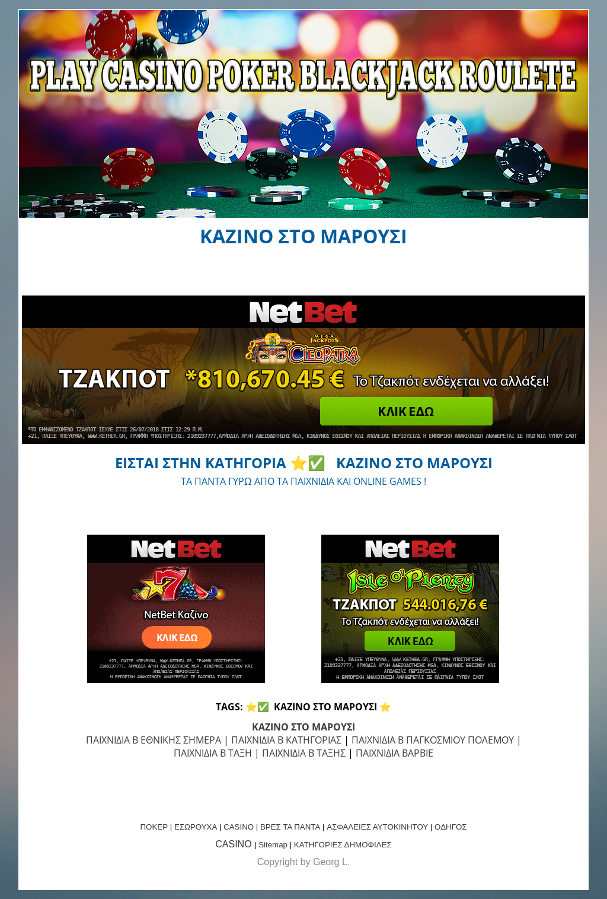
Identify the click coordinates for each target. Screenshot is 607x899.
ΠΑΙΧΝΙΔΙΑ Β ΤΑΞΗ (213, 753)
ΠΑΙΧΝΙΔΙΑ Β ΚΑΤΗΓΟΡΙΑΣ (286, 739)
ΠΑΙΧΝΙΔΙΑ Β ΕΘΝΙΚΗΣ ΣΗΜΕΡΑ (153, 739)
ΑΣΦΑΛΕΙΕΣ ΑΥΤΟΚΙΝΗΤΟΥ (377, 826)
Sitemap (272, 844)
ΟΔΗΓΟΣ (451, 826)
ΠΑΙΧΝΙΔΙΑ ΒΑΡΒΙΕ (394, 753)
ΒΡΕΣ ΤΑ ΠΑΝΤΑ (290, 826)
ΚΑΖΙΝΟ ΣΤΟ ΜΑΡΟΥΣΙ (303, 726)
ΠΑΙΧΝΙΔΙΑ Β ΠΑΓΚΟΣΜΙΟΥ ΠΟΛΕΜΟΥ (433, 739)
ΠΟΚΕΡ (154, 826)
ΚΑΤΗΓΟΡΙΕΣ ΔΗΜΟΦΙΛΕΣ (343, 844)
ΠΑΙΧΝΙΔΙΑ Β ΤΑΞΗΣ (304, 753)
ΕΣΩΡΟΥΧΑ (195, 826)
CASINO (238, 826)
